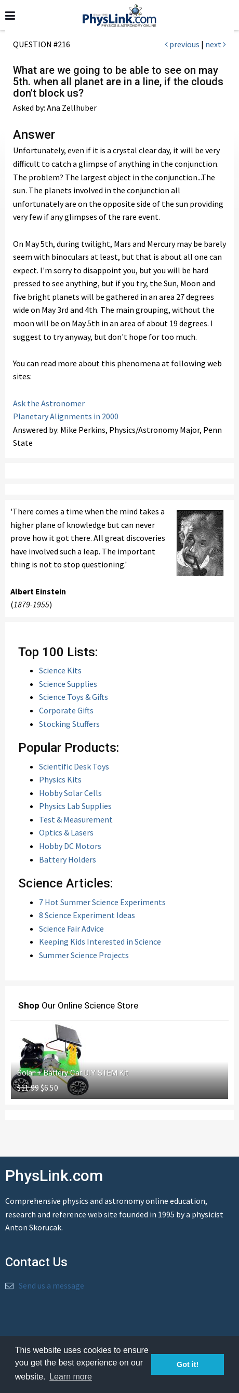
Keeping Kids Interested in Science (100, 941)
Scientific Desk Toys (74, 766)
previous (182, 44)
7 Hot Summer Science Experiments (102, 902)
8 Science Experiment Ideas (87, 915)
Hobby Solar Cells (70, 793)
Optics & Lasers (66, 832)
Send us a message (51, 1285)
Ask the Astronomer (49, 403)
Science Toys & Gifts (73, 697)
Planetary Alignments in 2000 (65, 416)
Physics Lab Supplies (75, 806)
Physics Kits (60, 779)
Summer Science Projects (84, 955)
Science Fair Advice (71, 928)
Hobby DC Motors (70, 846)
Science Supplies (68, 684)
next (215, 44)
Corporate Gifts (66, 710)
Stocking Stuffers (69, 724)
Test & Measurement (76, 819)
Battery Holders (67, 859)
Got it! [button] (187, 1364)
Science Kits (60, 670)
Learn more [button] (70, 1376)
